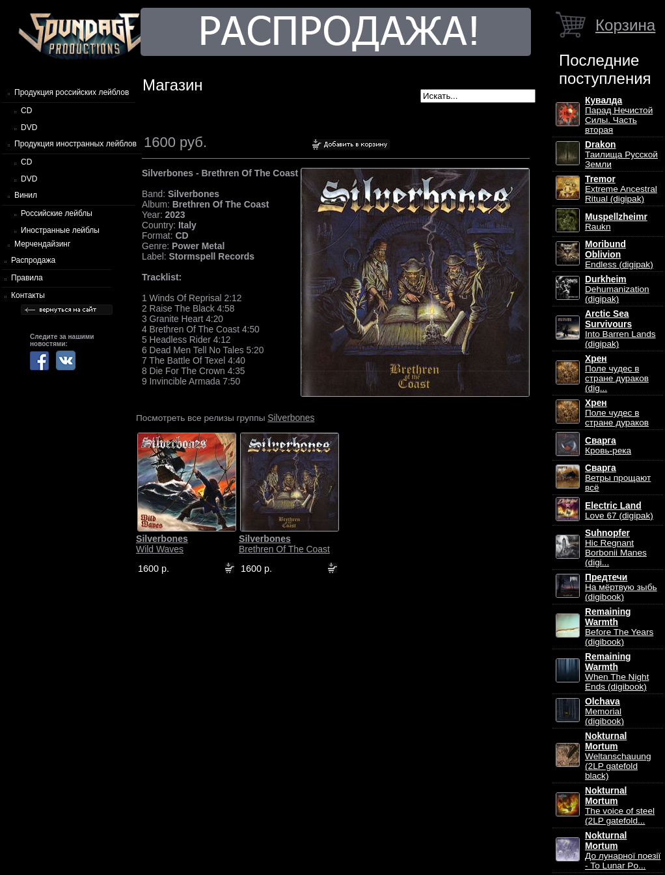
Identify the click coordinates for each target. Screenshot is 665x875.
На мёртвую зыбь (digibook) (621, 587)
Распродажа (33, 260)
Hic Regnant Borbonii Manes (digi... (616, 547)
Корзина (625, 25)
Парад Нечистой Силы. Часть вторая (619, 115)
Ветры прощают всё (618, 477)
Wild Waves (162, 543)
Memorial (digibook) (604, 711)
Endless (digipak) (619, 254)
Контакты (28, 295)
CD (26, 110)
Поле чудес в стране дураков (617, 412)
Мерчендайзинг (42, 244)
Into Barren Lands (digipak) (620, 329)
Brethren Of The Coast (284, 543)
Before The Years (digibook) (619, 627)
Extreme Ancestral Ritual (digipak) (621, 189)
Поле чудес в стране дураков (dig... (617, 373)
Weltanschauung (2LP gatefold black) (618, 756)
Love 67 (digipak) (619, 510)
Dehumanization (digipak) (617, 289)
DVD (29, 127)
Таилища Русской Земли (621, 154)
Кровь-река (608, 445)
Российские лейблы (56, 213)
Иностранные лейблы (60, 230)
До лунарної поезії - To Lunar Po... (622, 850)
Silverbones (290, 417)
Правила (27, 277)
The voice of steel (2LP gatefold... (620, 806)
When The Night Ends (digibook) (617, 672)
